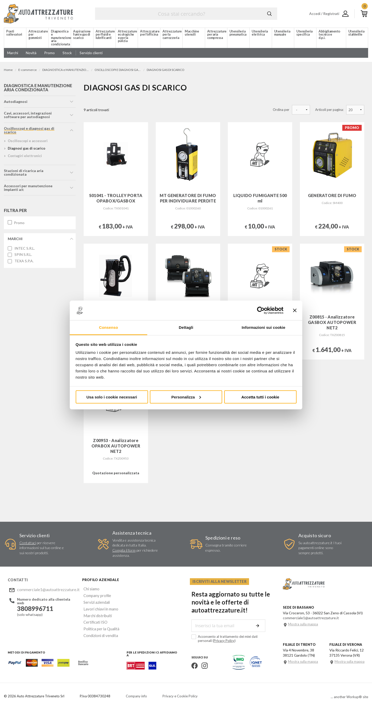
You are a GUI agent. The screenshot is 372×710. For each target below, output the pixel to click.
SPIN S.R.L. (23, 255)
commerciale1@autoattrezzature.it (45, 589)
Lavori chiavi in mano (98, 607)
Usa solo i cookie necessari (112, 397)
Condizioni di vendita (98, 632)
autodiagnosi (15, 102)
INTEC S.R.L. (24, 249)
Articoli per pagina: (329, 109)
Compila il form (124, 550)
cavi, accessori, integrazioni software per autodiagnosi (28, 116)
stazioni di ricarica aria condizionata (23, 173)
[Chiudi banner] (295, 310)
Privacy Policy (207, 640)
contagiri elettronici (25, 156)
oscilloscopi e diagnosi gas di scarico (29, 131)
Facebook (193, 665)
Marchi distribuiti (95, 613)
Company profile (95, 594)
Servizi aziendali (94, 601)
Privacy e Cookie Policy (180, 696)
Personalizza (186, 397)
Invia (258, 625)
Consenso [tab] (108, 327)
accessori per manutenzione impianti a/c (28, 188)
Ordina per (281, 109)
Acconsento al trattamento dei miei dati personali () (230, 638)
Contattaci (27, 543)
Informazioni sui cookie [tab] (263, 327)
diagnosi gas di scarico (26, 149)
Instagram (203, 665)
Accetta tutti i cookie (260, 397)
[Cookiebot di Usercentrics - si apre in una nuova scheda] (260, 310)
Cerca (269, 14)
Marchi (15, 239)
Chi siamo (90, 588)
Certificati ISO (94, 619)
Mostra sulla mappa (303, 624)
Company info (136, 696)
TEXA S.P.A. (24, 262)
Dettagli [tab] (186, 327)
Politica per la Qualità (99, 625)
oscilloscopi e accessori (28, 142)
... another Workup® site (349, 696)
